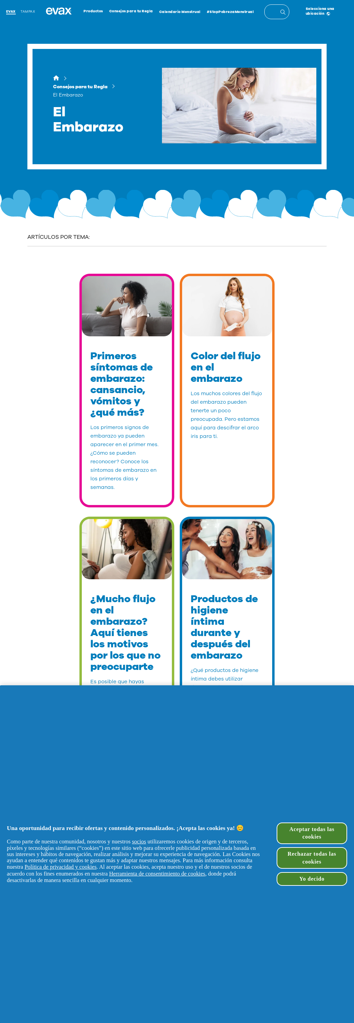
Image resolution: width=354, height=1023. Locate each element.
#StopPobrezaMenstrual (230, 12)
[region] (177, 854)
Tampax (28, 11)
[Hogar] (56, 79)
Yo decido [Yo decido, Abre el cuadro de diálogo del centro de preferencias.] (311, 879)
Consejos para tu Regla (131, 11)
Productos (93, 11)
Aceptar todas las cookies (311, 833)
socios (139, 841)
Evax (11, 11)
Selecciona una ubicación (320, 11)
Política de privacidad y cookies (61, 867)
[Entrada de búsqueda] (284, 13)
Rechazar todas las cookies (312, 857)
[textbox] (276, 11)
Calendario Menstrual (180, 12)
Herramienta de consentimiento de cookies (157, 873)
